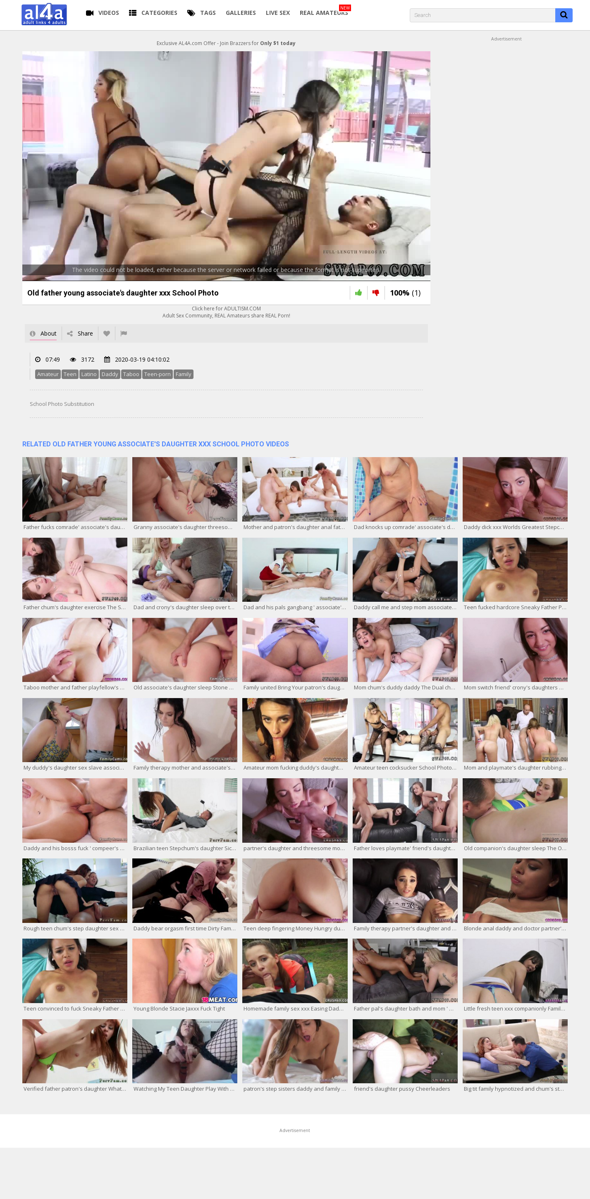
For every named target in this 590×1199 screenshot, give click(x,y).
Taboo (131, 374)
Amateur (48, 374)
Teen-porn (157, 374)
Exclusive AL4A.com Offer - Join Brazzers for (226, 43)
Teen (70, 374)
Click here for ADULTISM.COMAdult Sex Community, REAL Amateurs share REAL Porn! (226, 312)
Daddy (110, 374)
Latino (89, 374)
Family (183, 374)
